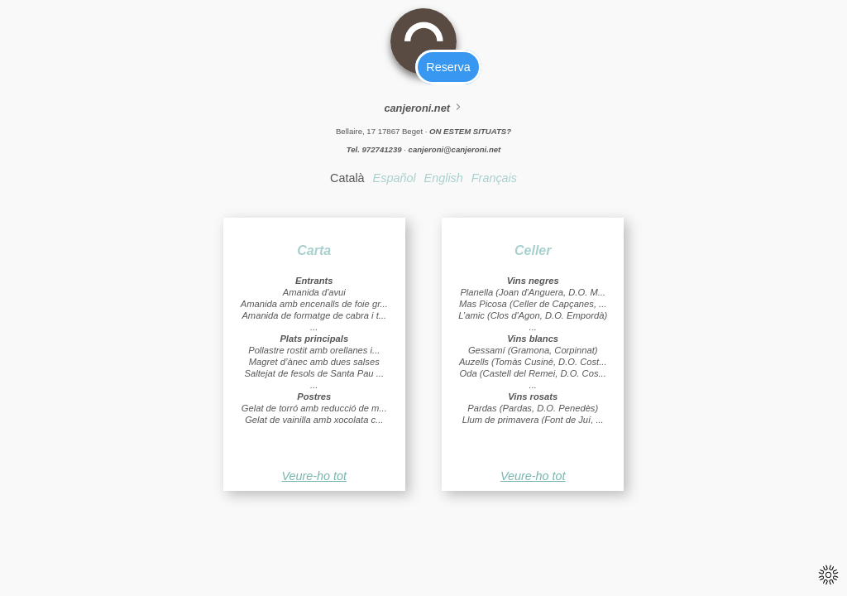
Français (494, 178)
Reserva (448, 67)
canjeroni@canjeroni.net (455, 149)
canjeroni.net (423, 108)
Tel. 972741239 (374, 149)
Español (394, 178)
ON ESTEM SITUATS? (470, 131)
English (443, 178)
